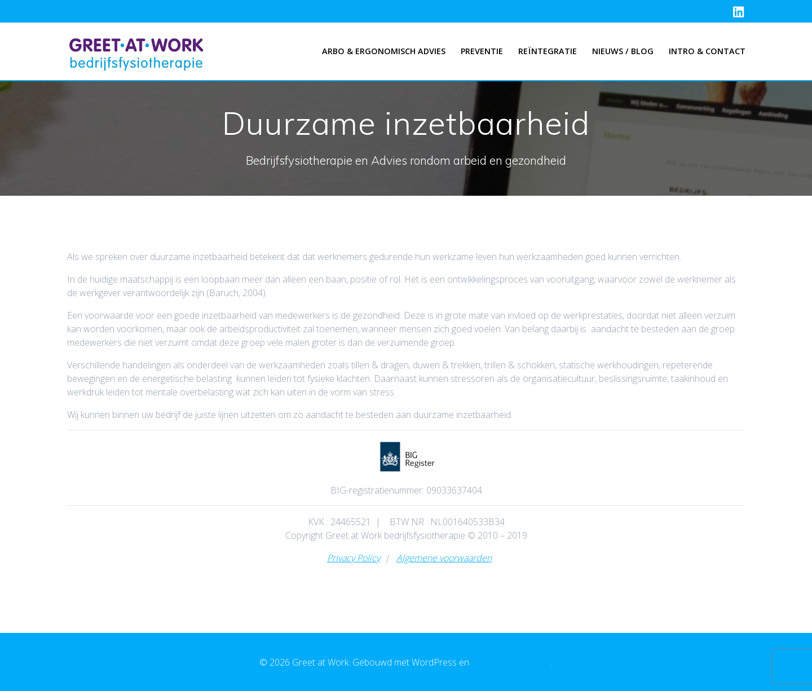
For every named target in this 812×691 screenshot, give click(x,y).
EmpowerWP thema (511, 662)
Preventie (482, 51)
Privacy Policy (353, 558)
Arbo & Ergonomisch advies (383, 51)
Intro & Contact (707, 51)
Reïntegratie (547, 51)
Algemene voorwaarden (444, 558)
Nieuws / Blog (623, 51)
